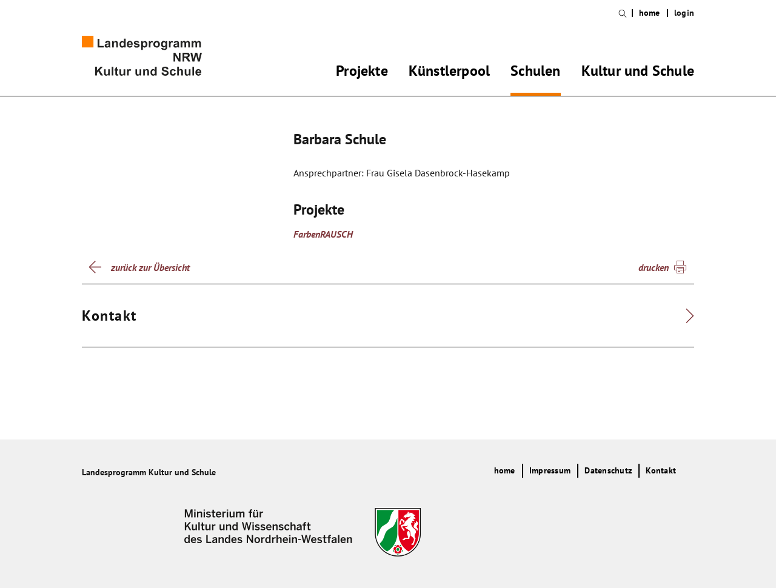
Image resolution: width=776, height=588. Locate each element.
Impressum (549, 470)
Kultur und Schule (637, 72)
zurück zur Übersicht (150, 267)
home (649, 13)
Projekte (362, 72)
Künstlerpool (449, 72)
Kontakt (661, 470)
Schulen (535, 72)
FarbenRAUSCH (323, 234)
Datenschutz (608, 470)
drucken (653, 267)
